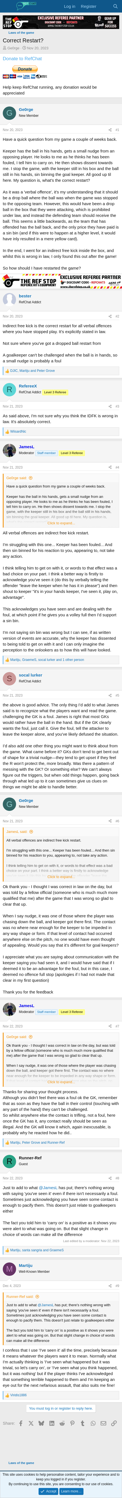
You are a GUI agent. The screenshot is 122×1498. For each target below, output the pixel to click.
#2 (117, 316)
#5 (117, 695)
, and (32, 371)
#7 (117, 1026)
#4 (117, 467)
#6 (117, 821)
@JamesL (48, 1187)
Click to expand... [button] (61, 523)
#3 (117, 406)
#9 (117, 1286)
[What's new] (104, 6)
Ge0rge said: (16, 478)
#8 (117, 1178)
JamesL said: (16, 832)
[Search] (115, 6)
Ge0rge (13, 48)
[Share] (110, 130)
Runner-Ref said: (20, 1297)
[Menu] (7, 6)
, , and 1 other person (47, 660)
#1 (117, 130)
